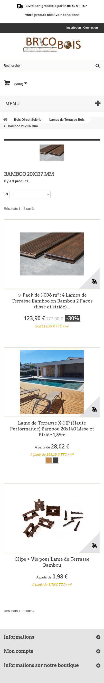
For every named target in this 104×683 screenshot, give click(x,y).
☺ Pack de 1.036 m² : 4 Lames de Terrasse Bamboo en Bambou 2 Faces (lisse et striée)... (52, 300)
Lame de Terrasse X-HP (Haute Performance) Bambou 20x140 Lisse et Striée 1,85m (52, 428)
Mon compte (18, 651)
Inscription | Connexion (82, 27)
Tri (6, 194)
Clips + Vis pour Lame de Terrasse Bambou (52, 562)
